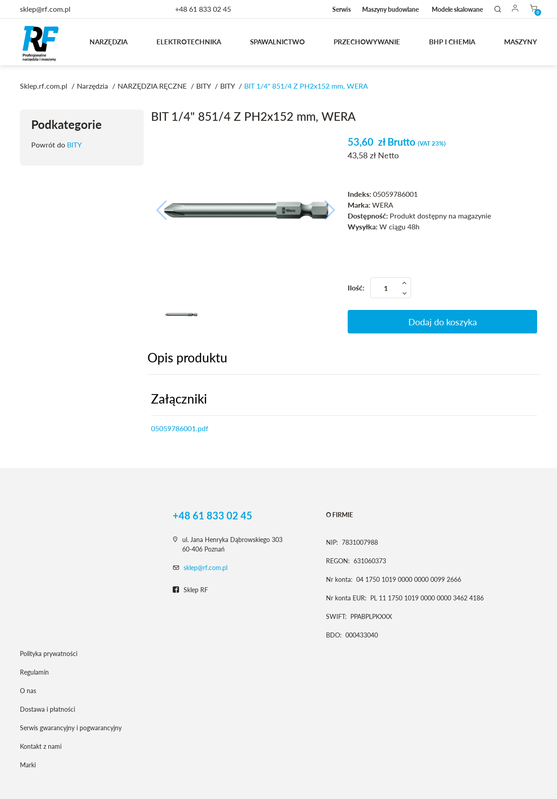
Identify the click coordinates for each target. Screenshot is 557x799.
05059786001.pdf (179, 428)
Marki (28, 765)
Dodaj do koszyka (442, 321)
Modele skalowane (457, 9)
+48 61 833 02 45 (203, 9)
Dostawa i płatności (47, 709)
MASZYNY (520, 42)
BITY (74, 144)
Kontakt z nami (40, 746)
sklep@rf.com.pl (205, 567)
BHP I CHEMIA (452, 42)
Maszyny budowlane (390, 9)
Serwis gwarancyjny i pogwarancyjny (71, 728)
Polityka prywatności (48, 653)
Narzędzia (108, 42)
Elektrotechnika (188, 42)
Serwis (341, 9)
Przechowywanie (367, 42)
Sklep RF (190, 590)
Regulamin (34, 672)
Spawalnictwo (277, 42)
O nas (28, 690)
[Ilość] (390, 287)
